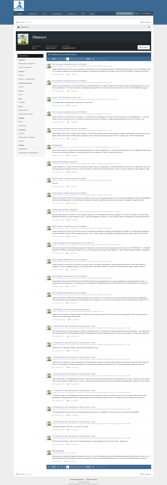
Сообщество (32, 14)
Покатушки (73, 451)
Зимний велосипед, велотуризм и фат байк (116, 326)
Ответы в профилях (25, 65)
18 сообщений (72, 103)
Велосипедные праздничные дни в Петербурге (69, 62)
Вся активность (23, 54)
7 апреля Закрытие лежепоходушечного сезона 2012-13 (73, 241)
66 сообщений (72, 170)
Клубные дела (107, 64)
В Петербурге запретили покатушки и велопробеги (71, 307)
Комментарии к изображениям (28, 150)
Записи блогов (23, 108)
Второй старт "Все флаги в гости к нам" (66, 95)
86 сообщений (73, 317)
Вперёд (88, 56)
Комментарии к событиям (27, 135)
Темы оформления (77, 477)
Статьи (21, 92)
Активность (72, 14)
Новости (21, 73)
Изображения (23, 147)
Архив (92, 14)
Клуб (44, 14)
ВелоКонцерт (58, 449)
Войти (137, 13)
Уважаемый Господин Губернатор (64, 160)
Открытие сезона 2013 (110, 97)
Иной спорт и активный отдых (111, 243)
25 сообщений (71, 251)
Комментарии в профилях (27, 61)
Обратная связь (91, 477)
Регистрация (146, 13)
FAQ (82, 14)
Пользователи (57, 14)
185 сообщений (73, 334)
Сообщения (22, 123)
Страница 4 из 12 (102, 56)
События (21, 131)
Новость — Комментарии (27, 77)
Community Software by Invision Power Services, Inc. (83, 482)
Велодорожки (57, 143)
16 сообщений (72, 153)
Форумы (20, 14)
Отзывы (21, 139)
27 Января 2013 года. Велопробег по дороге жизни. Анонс (73, 324)
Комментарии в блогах (26, 112)
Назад (53, 56)
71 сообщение (72, 72)
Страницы (22, 100)
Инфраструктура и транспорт (110, 145)
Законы (100, 309)
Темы (20, 120)
